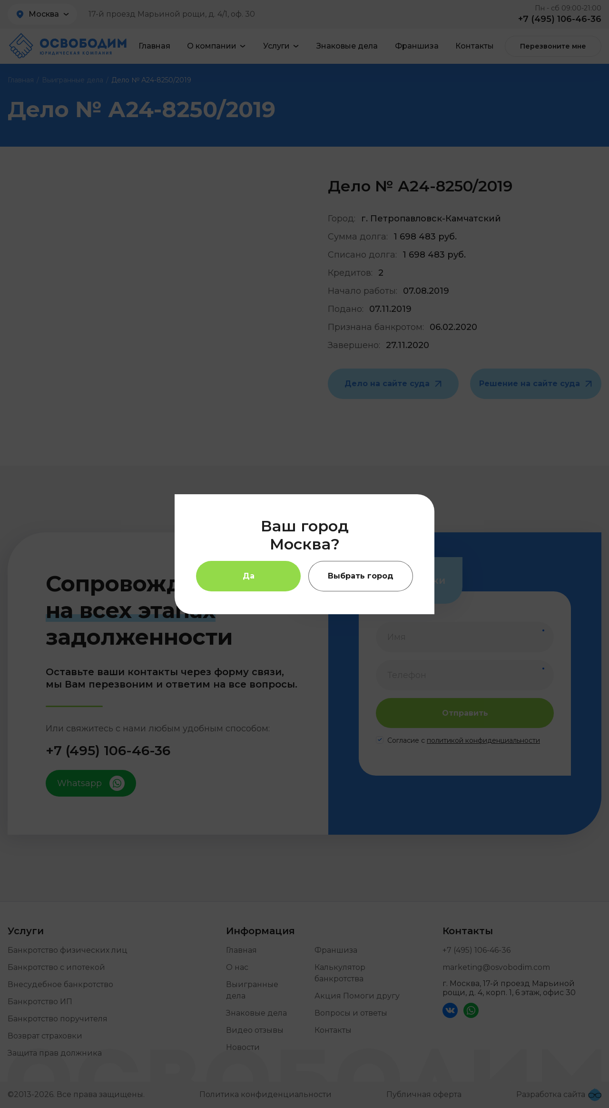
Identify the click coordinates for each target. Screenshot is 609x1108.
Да (249, 575)
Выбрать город (360, 575)
